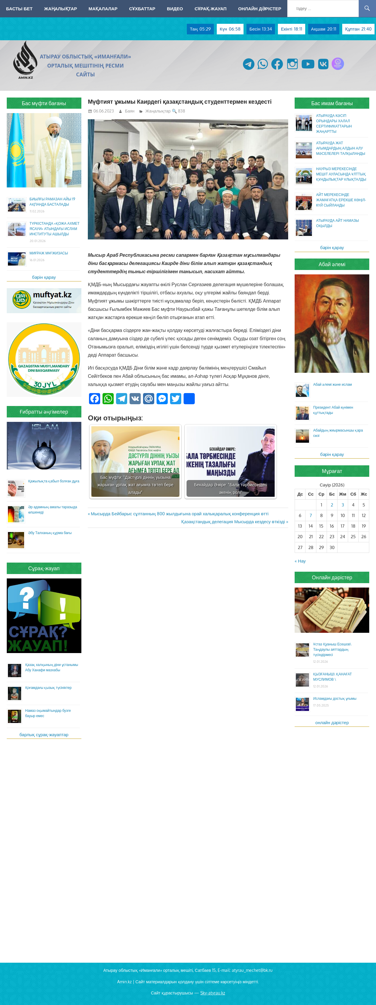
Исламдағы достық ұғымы (334, 698)
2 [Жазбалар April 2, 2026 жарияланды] (332, 505)
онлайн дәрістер (332, 722)
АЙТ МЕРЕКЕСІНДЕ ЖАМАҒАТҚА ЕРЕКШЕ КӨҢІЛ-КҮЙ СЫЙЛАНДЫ (341, 199)
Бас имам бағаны (332, 103)
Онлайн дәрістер (259, 8)
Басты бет (19, 8)
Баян (130, 110)
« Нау (300, 561)
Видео (175, 8)
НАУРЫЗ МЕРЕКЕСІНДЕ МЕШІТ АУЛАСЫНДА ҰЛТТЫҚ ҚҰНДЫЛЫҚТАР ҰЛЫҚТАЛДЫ (341, 174)
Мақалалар (103, 8)
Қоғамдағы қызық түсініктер (48, 687)
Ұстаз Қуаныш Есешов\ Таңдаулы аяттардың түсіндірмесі (332, 649)
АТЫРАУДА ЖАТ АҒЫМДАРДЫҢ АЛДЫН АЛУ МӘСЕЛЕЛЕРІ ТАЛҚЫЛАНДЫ (340, 148)
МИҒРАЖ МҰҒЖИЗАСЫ (49, 253)
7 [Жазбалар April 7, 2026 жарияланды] (311, 515)
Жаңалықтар (60, 8)
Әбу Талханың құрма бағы (50, 533)
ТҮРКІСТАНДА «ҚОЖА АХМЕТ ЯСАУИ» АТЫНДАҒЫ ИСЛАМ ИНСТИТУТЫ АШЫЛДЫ (55, 228)
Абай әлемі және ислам (332, 384)
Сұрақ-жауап (210, 8)
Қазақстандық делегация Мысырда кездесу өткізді (233, 521)
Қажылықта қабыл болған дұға (53, 481)
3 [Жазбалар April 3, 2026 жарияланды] (343, 505)
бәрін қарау (44, 277)
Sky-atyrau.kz (212, 992)
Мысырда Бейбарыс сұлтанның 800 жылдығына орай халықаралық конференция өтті (179, 513)
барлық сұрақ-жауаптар (43, 734)
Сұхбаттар (142, 8)
